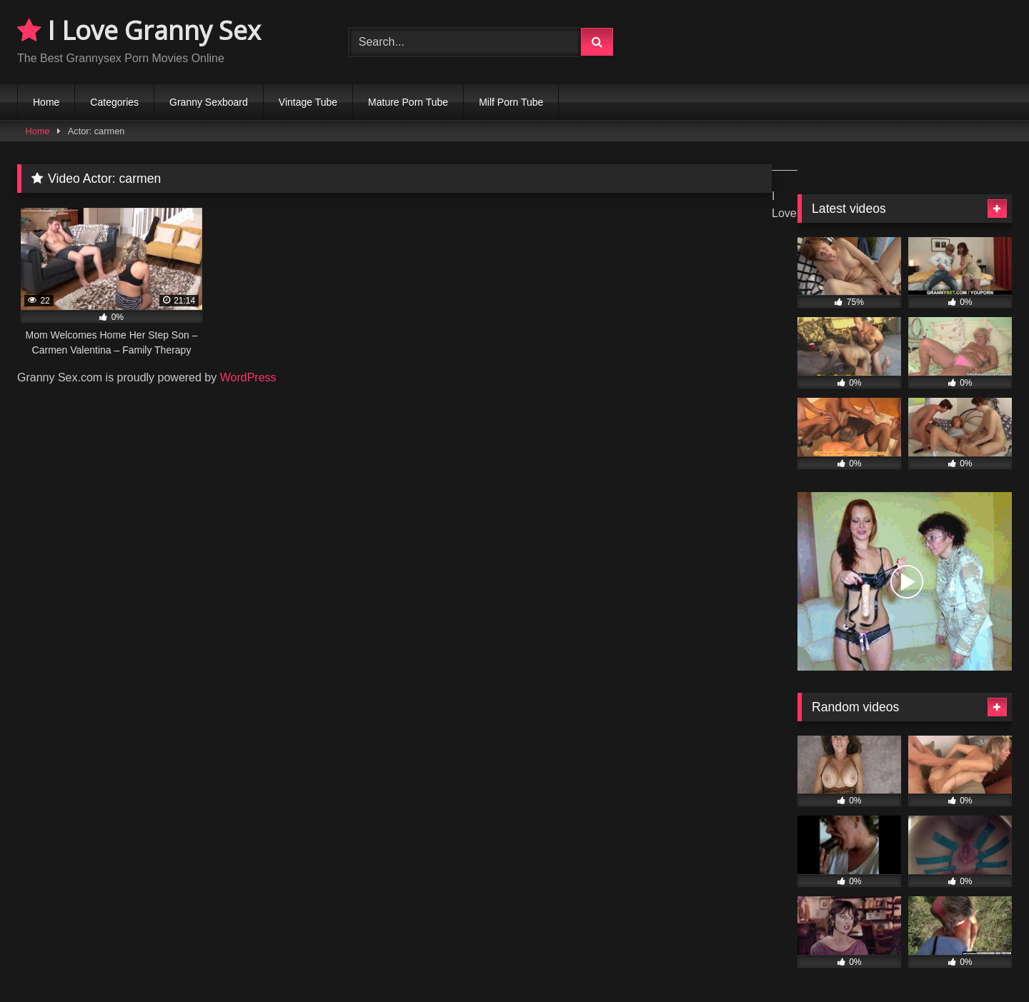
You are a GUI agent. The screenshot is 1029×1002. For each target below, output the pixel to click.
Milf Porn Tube (511, 102)
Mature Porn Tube (408, 102)
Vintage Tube (308, 102)
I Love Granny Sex (139, 30)
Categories (114, 102)
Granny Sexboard (208, 102)
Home (46, 102)
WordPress (248, 377)
